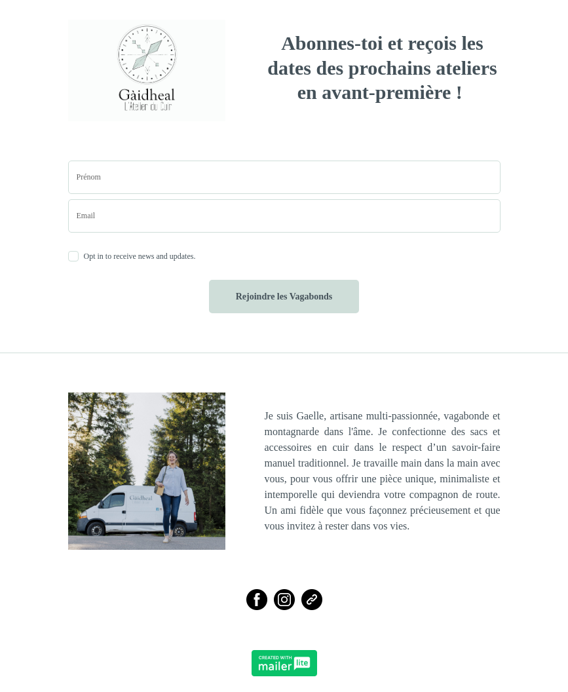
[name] (284, 177)
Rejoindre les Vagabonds (284, 296)
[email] (284, 216)
